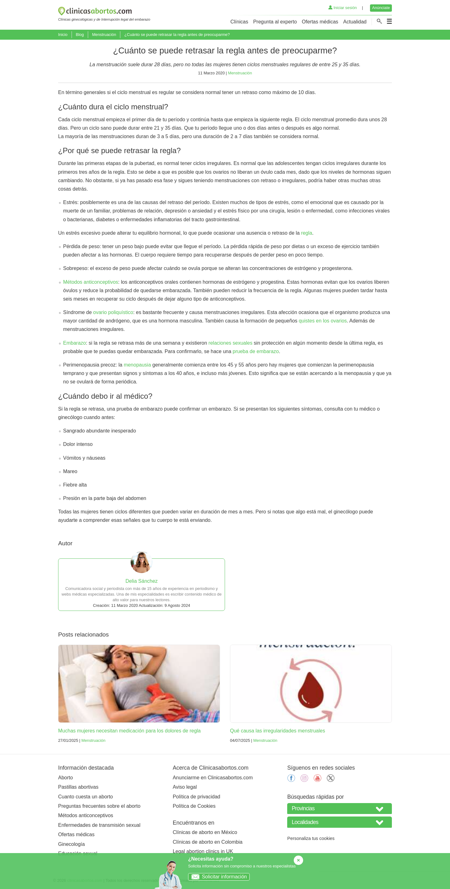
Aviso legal (185, 787)
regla (306, 233)
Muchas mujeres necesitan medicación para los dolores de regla (129, 730)
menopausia (137, 364)
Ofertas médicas (320, 21)
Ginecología (71, 844)
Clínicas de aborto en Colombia (207, 842)
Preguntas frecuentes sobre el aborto (99, 806)
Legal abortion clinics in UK (203, 851)
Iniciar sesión (342, 7)
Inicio (63, 34)
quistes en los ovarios (323, 320)
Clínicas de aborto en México (205, 832)
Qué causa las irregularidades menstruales (277, 730)
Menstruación (104, 34)
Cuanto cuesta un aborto (85, 796)
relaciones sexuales (230, 343)
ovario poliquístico (113, 312)
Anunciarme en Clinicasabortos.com (213, 777)
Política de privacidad (196, 796)
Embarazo (74, 343)
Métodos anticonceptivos (90, 282)
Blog (80, 34)
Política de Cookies (194, 806)
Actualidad (355, 21)
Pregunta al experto (275, 21)
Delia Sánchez (141, 581)
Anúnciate (381, 7)
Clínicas (239, 21)
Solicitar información (217, 876)
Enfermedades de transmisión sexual (99, 825)
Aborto (65, 777)
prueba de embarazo (256, 351)
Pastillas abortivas (78, 787)
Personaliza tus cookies (310, 838)
